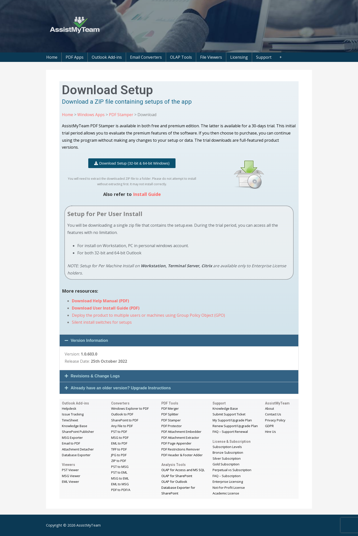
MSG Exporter (72, 437)
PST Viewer (70, 470)
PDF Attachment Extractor (180, 437)
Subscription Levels (227, 447)
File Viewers (211, 57)
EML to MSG (120, 484)
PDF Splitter (170, 414)
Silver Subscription (227, 458)
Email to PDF (71, 443)
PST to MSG (120, 466)
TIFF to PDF (119, 449)
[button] (179, 340)
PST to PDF (119, 431)
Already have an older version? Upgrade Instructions (121, 388)
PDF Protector (171, 426)
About (269, 408)
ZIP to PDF (118, 460)
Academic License (226, 493)
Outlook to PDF (122, 414)
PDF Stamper (121, 114)
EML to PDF (119, 443)
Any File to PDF (122, 426)
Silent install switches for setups (102, 322)
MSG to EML (120, 478)
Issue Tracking (73, 414)
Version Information (89, 340)
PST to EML (119, 472)
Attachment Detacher (78, 449)
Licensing (239, 57)
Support (263, 57)
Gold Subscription (226, 464)
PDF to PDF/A (120, 490)
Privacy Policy (275, 420)
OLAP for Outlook (174, 481)
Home (51, 57)
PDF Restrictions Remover (180, 449)
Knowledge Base (74, 426)
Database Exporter (76, 455)
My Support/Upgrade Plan (232, 420)
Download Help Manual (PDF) (100, 301)
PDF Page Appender (176, 443)
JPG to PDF (119, 455)
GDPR (269, 426)
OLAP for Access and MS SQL (183, 470)
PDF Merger (170, 408)
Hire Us (270, 431)
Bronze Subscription (228, 452)
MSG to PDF (120, 437)
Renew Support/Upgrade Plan (235, 426)
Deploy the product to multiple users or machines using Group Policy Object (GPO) (148, 315)
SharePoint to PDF (124, 420)
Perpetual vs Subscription (232, 470)
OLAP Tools (181, 57)
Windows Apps (91, 114)
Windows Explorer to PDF (130, 408)
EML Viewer (70, 481)
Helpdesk (69, 408)
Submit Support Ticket (229, 414)
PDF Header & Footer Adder (182, 455)
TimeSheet (70, 420)
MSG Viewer (71, 476)
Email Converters (146, 57)
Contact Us (273, 414)
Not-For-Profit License (229, 487)
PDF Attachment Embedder (181, 431)
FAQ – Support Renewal (230, 431)
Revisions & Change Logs (95, 376)
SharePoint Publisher (78, 431)
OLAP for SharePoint (176, 476)
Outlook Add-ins (107, 57)
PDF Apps (75, 57)
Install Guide (147, 194)
